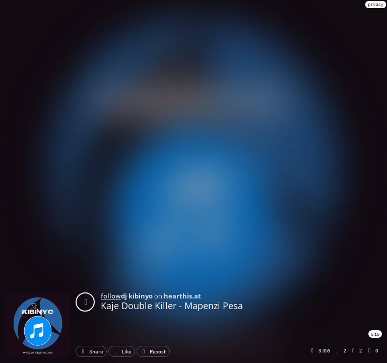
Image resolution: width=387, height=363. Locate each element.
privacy (375, 4)
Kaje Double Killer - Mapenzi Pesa (172, 305)
